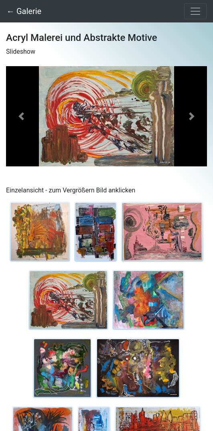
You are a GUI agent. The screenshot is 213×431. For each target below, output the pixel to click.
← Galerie (23, 11)
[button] (21, 116)
